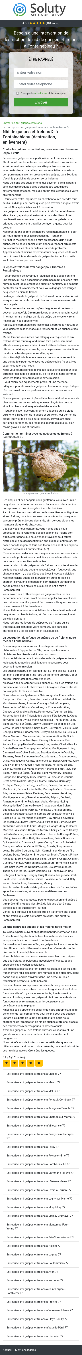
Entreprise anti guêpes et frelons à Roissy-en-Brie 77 (38, 1155)
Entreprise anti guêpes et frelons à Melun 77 (33, 1091)
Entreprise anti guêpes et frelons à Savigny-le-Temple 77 (40, 1108)
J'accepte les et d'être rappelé (43, 93)
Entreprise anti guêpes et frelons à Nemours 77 (35, 1280)
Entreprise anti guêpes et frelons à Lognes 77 (34, 1254)
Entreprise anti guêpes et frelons (22, 123)
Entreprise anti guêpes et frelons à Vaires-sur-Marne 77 (40, 1310)
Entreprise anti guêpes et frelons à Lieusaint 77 (35, 1336)
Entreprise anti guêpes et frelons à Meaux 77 (33, 1082)
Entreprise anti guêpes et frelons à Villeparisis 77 (36, 1125)
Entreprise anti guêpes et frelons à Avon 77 (32, 1271)
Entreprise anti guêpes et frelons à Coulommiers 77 (37, 1263)
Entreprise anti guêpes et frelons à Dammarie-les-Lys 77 (40, 1172)
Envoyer (41, 102)
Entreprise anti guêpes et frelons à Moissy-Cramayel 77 (40, 1216)
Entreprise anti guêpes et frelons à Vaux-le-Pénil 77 (37, 1327)
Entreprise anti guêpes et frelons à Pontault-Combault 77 (41, 1099)
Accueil (7, 1350)
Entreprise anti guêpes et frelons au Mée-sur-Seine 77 (39, 1181)
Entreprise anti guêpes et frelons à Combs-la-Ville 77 (38, 1164)
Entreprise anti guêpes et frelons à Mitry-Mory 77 (36, 1207)
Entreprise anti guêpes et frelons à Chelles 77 (34, 1073)
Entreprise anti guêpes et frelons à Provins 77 (34, 1301)
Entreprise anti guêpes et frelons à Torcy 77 (33, 1146)
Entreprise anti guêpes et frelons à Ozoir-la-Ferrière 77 (39, 1190)
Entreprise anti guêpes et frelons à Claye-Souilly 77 (37, 1319)
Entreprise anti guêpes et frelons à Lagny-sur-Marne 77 (40, 1198)
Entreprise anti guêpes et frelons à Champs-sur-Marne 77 (41, 1117)
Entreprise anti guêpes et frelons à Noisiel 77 (33, 1245)
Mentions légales (25, 1350)
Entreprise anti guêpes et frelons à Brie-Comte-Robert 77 (41, 1237)
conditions (41, 93)
